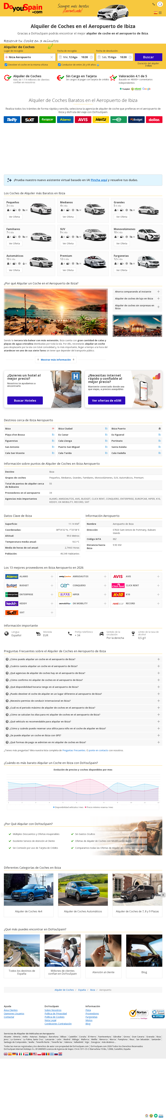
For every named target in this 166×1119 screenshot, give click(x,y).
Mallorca (85, 1039)
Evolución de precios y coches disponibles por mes (83, 769)
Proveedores (92, 1013)
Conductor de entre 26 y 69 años (80, 64)
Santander (156, 1039)
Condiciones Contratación (58, 1023)
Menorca (103, 1039)
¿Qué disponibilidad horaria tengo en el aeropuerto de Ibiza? (44, 686)
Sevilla (31, 1042)
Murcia (113, 1039)
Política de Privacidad (56, 1013)
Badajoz (43, 1036)
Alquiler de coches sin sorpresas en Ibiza (134, 307)
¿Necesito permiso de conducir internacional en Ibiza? (40, 700)
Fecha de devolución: (107, 50)
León (59, 1039)
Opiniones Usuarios (14, 1013)
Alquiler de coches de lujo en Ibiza (134, 298)
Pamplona (122, 1039)
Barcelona (53, 1036)
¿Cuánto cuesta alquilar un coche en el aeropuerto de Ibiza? (44, 666)
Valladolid (78, 1042)
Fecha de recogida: (67, 50)
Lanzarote (49, 1039)
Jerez (6, 1039)
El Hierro (92, 1036)
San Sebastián (142, 1039)
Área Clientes (11, 1010)
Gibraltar (117, 1036)
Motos (89, 1020)
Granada (150, 1036)
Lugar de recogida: (13, 50)
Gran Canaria (138, 1036)
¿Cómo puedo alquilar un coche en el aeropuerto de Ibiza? (42, 659)
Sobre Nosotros (53, 1010)
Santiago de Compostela (15, 1042)
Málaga (75, 1039)
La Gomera (16, 1039)
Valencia (68, 1042)
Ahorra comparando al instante (133, 291)
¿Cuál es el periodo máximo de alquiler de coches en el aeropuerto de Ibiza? (52, 707)
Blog (88, 1023)
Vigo (87, 1042)
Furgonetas (91, 1016)
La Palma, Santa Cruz (33, 1039)
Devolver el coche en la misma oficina (28, 64)
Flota (88, 1010)
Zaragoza (95, 1042)
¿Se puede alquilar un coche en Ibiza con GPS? (35, 735)
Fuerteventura (104, 1036)
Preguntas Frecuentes (73, 750)
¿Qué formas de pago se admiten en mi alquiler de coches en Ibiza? (48, 742)
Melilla (94, 1039)
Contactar (9, 1016)
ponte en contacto (98, 750)
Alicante (7, 1036)
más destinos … (109, 1042)
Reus (132, 1039)
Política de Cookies (54, 1016)
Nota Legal (50, 1020)
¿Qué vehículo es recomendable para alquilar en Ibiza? (40, 721)
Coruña (82, 1036)
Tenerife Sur (56, 1042)
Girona (126, 1036)
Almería (16, 1036)
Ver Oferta (14, 216)
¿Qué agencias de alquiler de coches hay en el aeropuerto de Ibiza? (47, 673)
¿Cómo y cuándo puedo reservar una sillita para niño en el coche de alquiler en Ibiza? (58, 728)
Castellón (73, 1036)
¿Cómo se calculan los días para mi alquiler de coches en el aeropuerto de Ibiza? (55, 714)
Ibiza (158, 1036)
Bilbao (63, 1036)
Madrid (67, 1039)
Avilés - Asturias (29, 1036)
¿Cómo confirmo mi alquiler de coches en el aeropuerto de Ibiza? (46, 680)
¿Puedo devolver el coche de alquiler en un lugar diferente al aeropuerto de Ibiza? (56, 693)
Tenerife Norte (42, 1042)
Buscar (148, 57)
